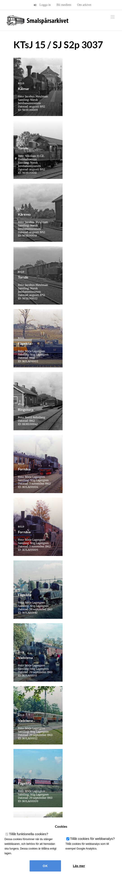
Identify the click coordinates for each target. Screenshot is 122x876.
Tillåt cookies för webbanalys (92, 839)
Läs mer (79, 866)
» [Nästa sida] (71, 701)
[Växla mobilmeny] (113, 17)
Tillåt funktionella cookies (28, 834)
